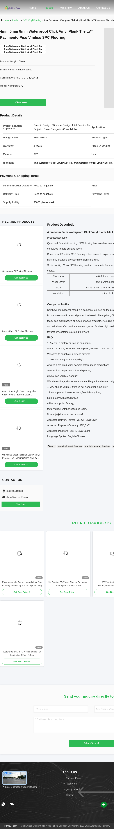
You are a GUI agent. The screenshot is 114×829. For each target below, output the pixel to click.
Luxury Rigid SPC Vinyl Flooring (17, 331)
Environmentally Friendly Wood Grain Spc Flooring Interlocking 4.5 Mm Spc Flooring (22, 584)
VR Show (66, 7)
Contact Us (103, 7)
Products (48, 7)
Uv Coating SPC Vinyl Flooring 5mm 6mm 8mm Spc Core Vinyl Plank (68, 584)
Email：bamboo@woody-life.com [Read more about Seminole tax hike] (19, 787)
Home (32, 7)
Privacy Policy (10, 826)
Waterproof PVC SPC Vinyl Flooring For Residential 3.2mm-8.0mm (22, 653)
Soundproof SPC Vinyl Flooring (17, 271)
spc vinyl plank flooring (70, 446)
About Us (84, 7)
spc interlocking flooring (97, 446)
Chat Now (22, 102)
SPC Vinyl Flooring (32, 20)
